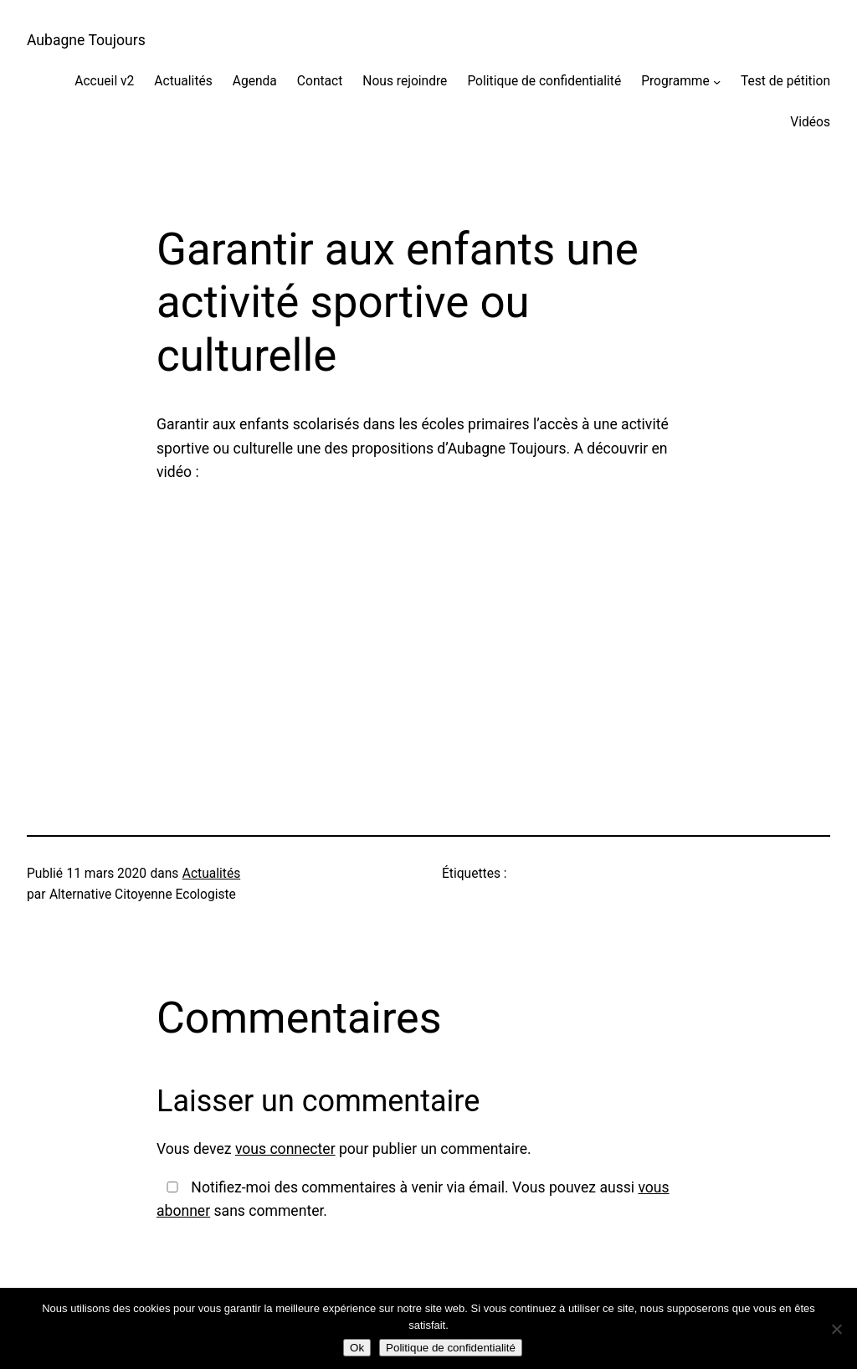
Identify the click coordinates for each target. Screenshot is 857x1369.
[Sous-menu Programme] (717, 81)
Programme (675, 81)
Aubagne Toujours (86, 40)
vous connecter (285, 1149)
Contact (319, 81)
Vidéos (810, 122)
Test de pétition (785, 81)
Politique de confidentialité (544, 81)
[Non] (836, 1328)
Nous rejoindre (404, 81)
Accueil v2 (104, 81)
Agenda (255, 81)
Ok (357, 1347)
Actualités (183, 81)
